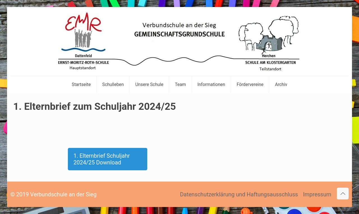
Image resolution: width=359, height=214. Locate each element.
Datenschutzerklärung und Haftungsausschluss (239, 194)
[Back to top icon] (343, 193)
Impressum (317, 194)
